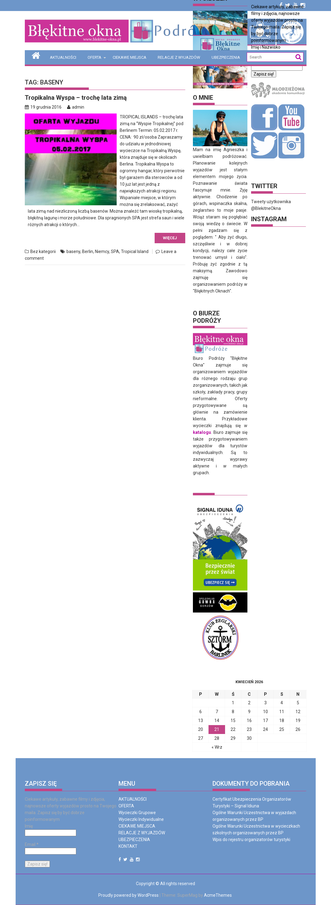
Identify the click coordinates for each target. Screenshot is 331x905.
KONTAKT (127, 846)
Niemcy (102, 251)
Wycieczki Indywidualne (141, 819)
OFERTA (94, 57)
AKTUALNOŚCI (63, 57)
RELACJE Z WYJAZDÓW (179, 57)
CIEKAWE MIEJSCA (129, 57)
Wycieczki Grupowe (137, 812)
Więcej (170, 238)
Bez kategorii (43, 251)
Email (32, 844)
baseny (73, 251)
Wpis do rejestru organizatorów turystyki (251, 839)
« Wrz (217, 747)
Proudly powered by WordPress (128, 895)
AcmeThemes (218, 895)
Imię (29, 826)
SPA (115, 251)
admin (75, 107)
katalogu (202, 432)
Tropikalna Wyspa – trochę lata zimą (76, 97)
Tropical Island (135, 251)
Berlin (87, 251)
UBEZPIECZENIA (226, 57)
